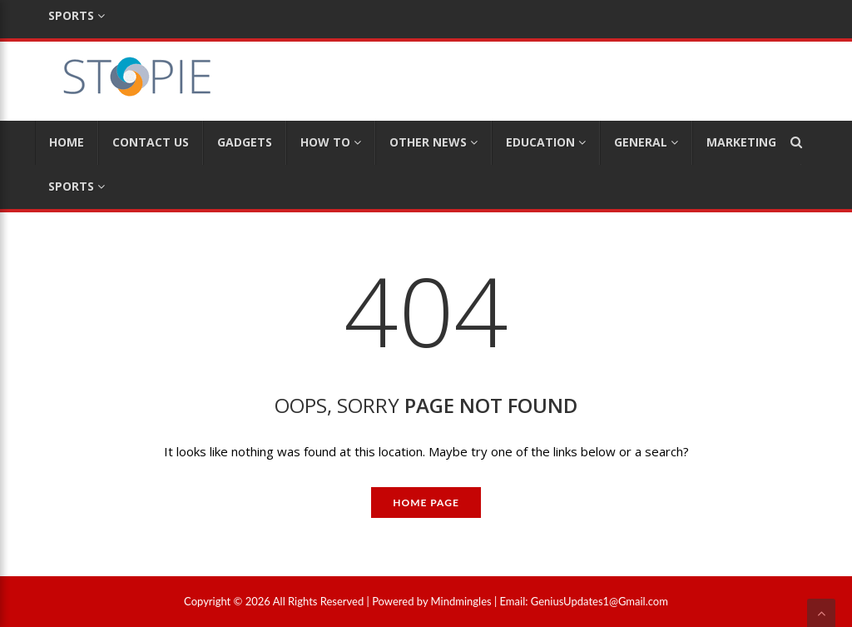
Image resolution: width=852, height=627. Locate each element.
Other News (433, 142)
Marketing (746, 142)
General (646, 142)
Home (66, 142)
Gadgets (244, 142)
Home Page (426, 502)
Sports (76, 186)
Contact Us (150, 142)
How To (330, 142)
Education (546, 142)
